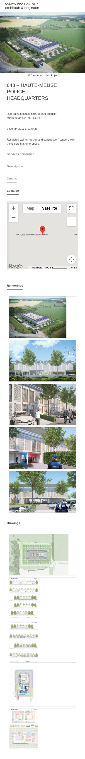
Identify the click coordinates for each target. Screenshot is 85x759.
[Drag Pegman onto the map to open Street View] (71, 221)
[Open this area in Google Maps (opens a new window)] (15, 266)
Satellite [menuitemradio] (49, 208)
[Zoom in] (13, 208)
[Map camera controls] (71, 259)
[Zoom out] (13, 217)
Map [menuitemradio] (30, 208)
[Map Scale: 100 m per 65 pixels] (56, 267)
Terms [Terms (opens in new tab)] (73, 267)
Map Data (37, 267)
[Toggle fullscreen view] (71, 208)
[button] (42, 230)
